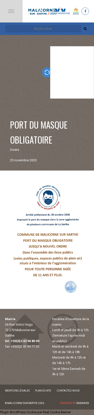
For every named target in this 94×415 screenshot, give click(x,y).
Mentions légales (17, 390)
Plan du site (43, 390)
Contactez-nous (68, 390)
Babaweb (82, 403)
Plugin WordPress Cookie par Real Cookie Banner (35, 412)
